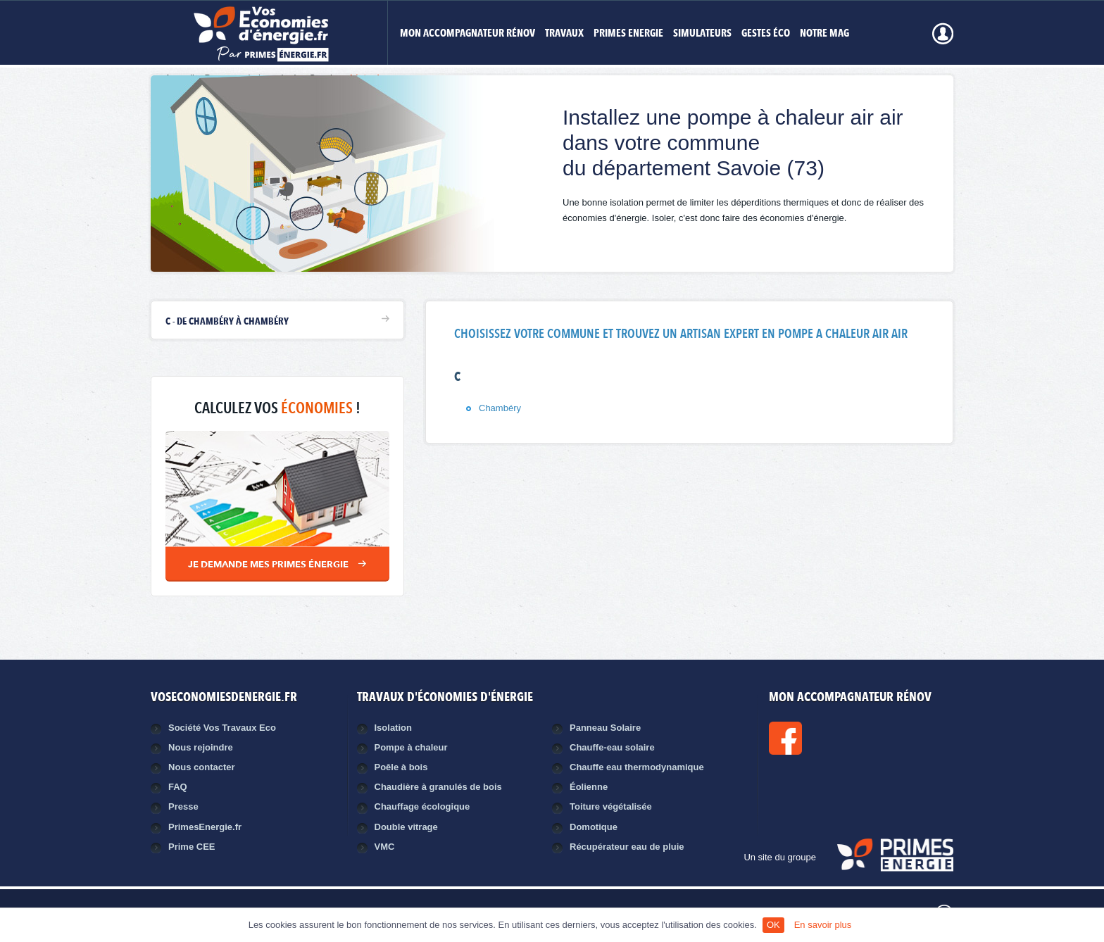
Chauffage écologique (422, 806)
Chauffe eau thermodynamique (637, 767)
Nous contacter (201, 767)
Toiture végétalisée (611, 806)
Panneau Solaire (605, 727)
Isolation (393, 727)
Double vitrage (406, 827)
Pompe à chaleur (411, 747)
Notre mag (824, 34)
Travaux (564, 34)
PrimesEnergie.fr (205, 827)
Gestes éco (765, 34)
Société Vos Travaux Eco (222, 727)
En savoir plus (823, 924)
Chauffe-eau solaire (612, 747)
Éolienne (589, 786)
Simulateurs (702, 34)
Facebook (833, 738)
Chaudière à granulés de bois (438, 786)
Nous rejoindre (200, 747)
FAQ (177, 786)
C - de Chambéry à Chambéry (227, 322)
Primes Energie (628, 34)
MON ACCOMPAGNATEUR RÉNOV (467, 34)
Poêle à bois (401, 767)
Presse (183, 806)
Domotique (593, 827)
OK (773, 924)
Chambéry (500, 408)
